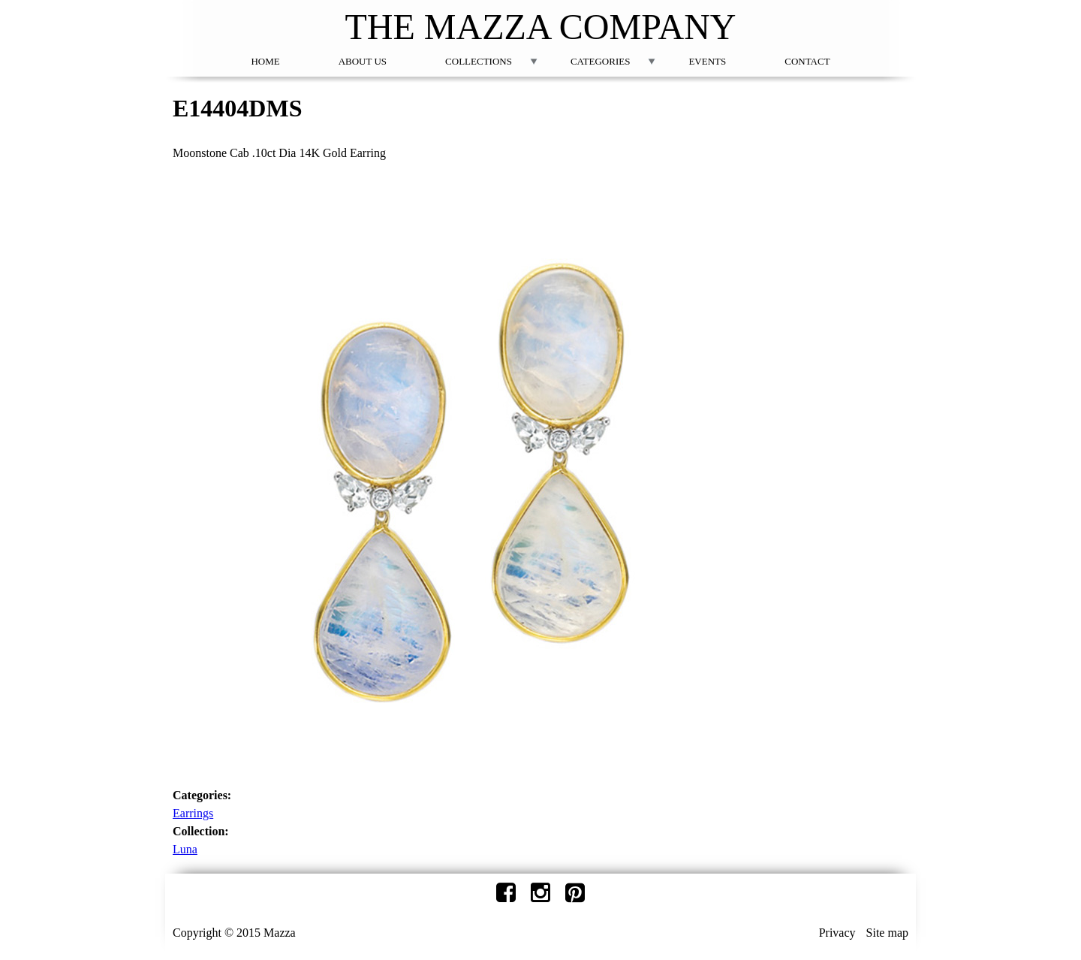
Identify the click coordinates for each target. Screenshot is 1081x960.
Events (707, 61)
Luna (185, 849)
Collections (478, 61)
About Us (363, 61)
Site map (887, 932)
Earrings (193, 813)
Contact (807, 61)
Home (265, 61)
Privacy (837, 932)
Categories (600, 61)
